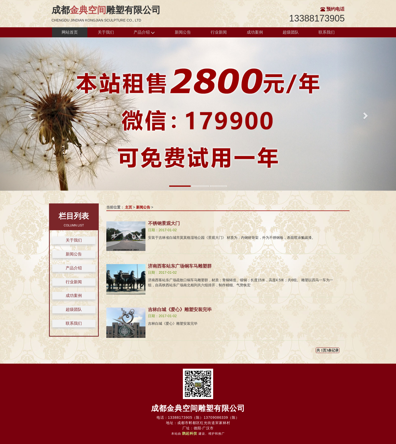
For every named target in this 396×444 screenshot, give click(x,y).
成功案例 (255, 32)
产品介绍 (144, 32)
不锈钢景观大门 (164, 223)
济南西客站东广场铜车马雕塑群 (180, 266)
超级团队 (291, 32)
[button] (29, 114)
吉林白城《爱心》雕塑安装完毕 (180, 309)
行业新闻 (219, 32)
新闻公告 (183, 32)
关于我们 (106, 32)
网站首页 (70, 32)
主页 (128, 207)
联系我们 (326, 32)
